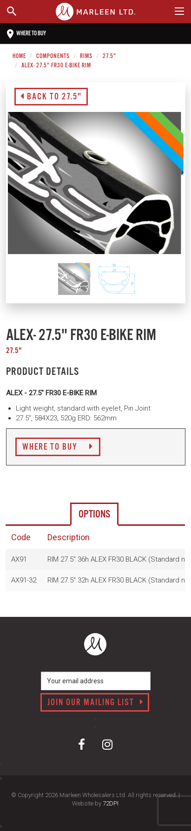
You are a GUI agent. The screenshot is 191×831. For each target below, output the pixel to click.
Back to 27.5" (51, 97)
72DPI (111, 803)
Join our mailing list (95, 702)
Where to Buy (57, 447)
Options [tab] (94, 514)
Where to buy (26, 34)
